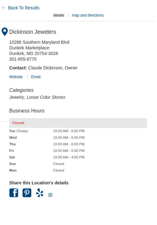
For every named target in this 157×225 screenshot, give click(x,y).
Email (36, 77)
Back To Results (20, 7)
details (58, 15)
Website (16, 77)
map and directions (88, 15)
